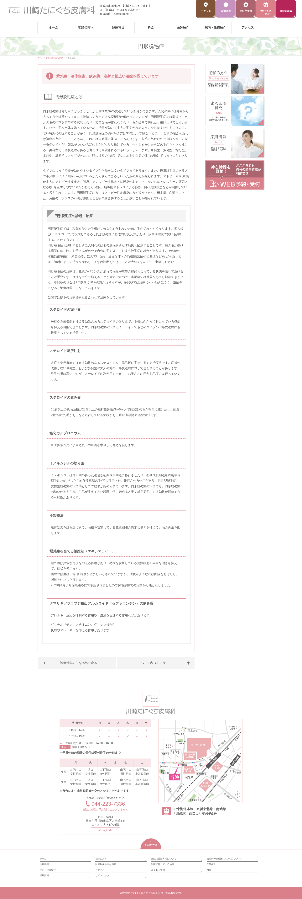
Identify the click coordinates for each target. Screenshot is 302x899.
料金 (209, 870)
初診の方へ (101, 858)
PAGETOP (151, 843)
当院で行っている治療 (162, 864)
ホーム (43, 858)
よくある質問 (158, 870)
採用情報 (44, 875)
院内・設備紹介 (48, 870)
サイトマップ (102, 875)
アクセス (100, 870)
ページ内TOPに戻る (155, 663)
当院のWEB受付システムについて (224, 858)
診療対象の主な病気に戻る (78, 663)
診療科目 (44, 864)
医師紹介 (211, 864)
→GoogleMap (105, 830)
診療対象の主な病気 (105, 864)
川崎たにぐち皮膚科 (149, 893)
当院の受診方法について (163, 858)
